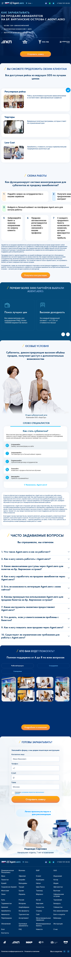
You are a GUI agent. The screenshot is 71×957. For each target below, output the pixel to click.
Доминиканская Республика (7, 871)
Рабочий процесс (17, 666)
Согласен (29, 793)
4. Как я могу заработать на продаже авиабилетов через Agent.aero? (33, 578)
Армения (4, 907)
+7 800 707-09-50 (63, 3)
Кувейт (4, 883)
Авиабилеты (6, 911)
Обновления (6, 924)
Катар (55, 880)
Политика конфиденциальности (12, 951)
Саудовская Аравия (9, 887)
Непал (38, 883)
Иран (3, 876)
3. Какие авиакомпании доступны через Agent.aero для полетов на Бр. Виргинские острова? (32, 568)
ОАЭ (55, 870)
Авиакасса (5, 914)
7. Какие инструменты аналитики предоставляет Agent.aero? (28, 608)
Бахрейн (22, 880)
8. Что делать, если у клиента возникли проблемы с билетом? (30, 619)
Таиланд (39, 891)
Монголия (5, 891)
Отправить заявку (35, 54)
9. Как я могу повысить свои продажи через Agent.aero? (32, 627)
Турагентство (24, 914)
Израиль (22, 894)
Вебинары (57, 918)
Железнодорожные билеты (43, 925)
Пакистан (5, 880)
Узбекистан (57, 907)
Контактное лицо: (18, 754)
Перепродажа (6, 918)
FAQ (20, 929)
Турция (21, 887)
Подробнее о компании (35, 727)
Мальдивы (23, 883)
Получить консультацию (35, 275)
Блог (3, 929)
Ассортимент (24, 918)
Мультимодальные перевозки (43, 919)
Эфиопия (22, 876)
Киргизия (39, 903)
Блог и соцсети (59, 914)
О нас (55, 929)
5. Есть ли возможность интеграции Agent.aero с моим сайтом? (31, 588)
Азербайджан (24, 907)
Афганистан (58, 887)
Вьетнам (56, 891)
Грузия (21, 891)
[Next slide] (68, 334)
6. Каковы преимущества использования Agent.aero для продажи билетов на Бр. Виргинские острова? (32, 598)
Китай (38, 900)
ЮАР (38, 870)
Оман (3, 894)
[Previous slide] (63, 334)
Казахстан (40, 907)
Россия (21, 900)
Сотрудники (53, 666)
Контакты (5, 933)
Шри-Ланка (40, 887)
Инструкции (58, 924)
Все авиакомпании (60, 911)
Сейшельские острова (58, 895)
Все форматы (24, 911)
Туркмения (57, 900)
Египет (38, 876)
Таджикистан (6, 903)
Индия (55, 883)
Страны (39, 911)
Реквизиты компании (31, 951)
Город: (13, 782)
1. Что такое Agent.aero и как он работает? (25, 551)
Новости (39, 929)
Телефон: (14, 764)
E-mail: (13, 773)
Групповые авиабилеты (23, 925)
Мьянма (22, 870)
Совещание (17, 671)
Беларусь (57, 903)
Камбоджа (40, 880)
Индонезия (57, 876)
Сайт (38, 914)
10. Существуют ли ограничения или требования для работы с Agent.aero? (30, 636)
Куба (3, 900)
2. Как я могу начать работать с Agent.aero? (26, 558)
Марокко (39, 894)
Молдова (22, 903)
